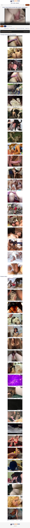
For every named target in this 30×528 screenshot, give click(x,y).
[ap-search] (12, 5)
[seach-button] (24, 5)
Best (12, 3)
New (14, 3)
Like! (2, 26)
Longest (17, 3)
